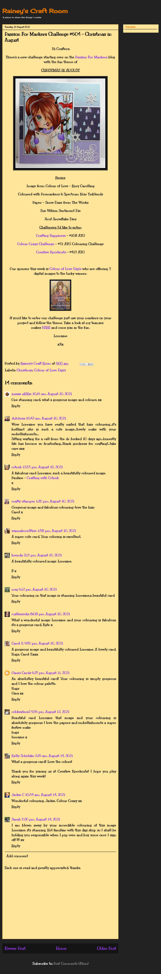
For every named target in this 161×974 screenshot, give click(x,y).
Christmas (24, 370)
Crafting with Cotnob (43, 478)
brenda (17, 555)
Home (61, 948)
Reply (16, 406)
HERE (46, 327)
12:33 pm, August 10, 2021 (43, 467)
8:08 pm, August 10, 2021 (50, 614)
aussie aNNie (21, 394)
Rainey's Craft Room (35, 11)
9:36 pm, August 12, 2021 (50, 712)
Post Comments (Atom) (70, 963)
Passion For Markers (91, 57)
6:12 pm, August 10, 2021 (38, 589)
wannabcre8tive (24, 531)
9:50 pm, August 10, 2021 (43, 643)
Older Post (106, 948)
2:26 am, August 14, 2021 (54, 756)
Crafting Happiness (51, 235)
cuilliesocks (20, 614)
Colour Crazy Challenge (35, 244)
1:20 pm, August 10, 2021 (55, 501)
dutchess (18, 418)
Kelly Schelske (23, 756)
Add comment (17, 856)
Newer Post (15, 948)
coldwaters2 (21, 712)
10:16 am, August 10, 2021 (52, 394)
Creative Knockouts (51, 252)
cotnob (17, 467)
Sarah (16, 819)
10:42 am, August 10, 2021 (46, 418)
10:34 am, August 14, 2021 (45, 795)
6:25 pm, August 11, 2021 (51, 673)
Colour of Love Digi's (65, 269)
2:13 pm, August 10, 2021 (43, 555)
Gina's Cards (21, 673)
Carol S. (18, 643)
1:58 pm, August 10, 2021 (57, 531)
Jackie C (18, 795)
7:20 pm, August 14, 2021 (41, 819)
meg (15, 589)
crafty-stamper (23, 501)
